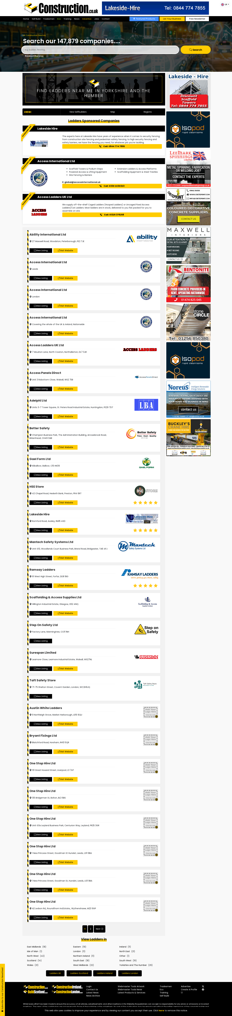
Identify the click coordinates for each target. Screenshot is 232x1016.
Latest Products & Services (131, 992)
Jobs (96, 18)
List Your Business (172, 18)
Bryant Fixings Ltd (43, 736)
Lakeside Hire (47, 129)
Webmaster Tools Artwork (131, 986)
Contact (105, 18)
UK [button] (224, 4)
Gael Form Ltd (40, 459)
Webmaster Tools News (130, 989)
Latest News (92, 992)
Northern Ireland (81, 955)
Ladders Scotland (79, 973)
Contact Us (92, 989)
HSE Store (36, 487)
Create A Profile (189, 989)
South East (78, 960)
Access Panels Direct (45, 373)
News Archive (93, 995)
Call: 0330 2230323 (112, 185)
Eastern (77, 946)
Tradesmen (48, 18)
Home (26, 18)
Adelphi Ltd (38, 400)
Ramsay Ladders (42, 570)
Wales (30, 965)
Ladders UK (55, 973)
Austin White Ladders (45, 708)
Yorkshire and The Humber (133, 965)
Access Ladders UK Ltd (54, 197)
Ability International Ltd (47, 234)
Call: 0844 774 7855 (112, 146)
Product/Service (34, 56)
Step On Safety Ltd (43, 625)
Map (113, 111)
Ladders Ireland (104, 973)
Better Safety (39, 428)
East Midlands (34, 946)
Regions (148, 111)
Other (122, 955)
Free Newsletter (197, 18)
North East (124, 951)
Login (89, 986)
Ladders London (130, 973)
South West (125, 960)
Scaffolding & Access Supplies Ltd (55, 597)
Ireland (122, 946)
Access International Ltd (56, 161)
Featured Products (144, 18)
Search (195, 50)
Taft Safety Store (42, 680)
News (76, 18)
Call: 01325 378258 (112, 214)
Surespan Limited (42, 653)
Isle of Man (32, 951)
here (161, 1010)
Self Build (36, 18)
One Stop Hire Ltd (42, 763)
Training (67, 18)
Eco (59, 18)
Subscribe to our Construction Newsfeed (2, 990)
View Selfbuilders (78, 111)
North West (33, 955)
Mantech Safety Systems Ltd (51, 542)
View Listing (41, 250)
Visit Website (65, 250)
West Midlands (80, 965)
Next (98, 928)
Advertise (86, 18)
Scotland (31, 960)
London (77, 951)
